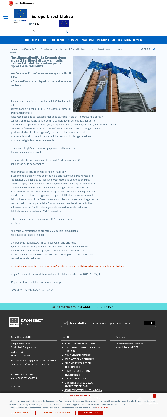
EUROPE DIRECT (32, 320)
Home (14, 49)
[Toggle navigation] (7, 16)
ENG (37, 23)
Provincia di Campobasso (24, 3)
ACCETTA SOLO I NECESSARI (57, 413)
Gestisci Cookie (22, 413)
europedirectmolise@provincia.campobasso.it (33, 360)
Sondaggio (121, 337)
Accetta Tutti (91, 413)
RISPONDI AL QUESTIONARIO (96, 307)
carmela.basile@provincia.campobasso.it (31, 364)
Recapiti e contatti (21, 337)
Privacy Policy (102, 408)
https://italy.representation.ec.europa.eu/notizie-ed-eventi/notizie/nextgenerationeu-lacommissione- (68, 266)
